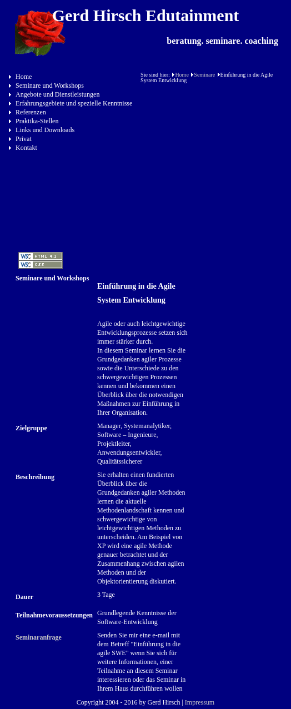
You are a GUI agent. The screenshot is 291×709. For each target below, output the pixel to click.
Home (24, 77)
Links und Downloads (45, 130)
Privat (24, 139)
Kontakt (26, 148)
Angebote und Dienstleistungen (57, 94)
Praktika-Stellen (37, 121)
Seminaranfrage (39, 637)
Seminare (204, 75)
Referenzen (31, 112)
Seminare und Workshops (50, 85)
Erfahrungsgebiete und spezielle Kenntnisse (74, 103)
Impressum (199, 702)
